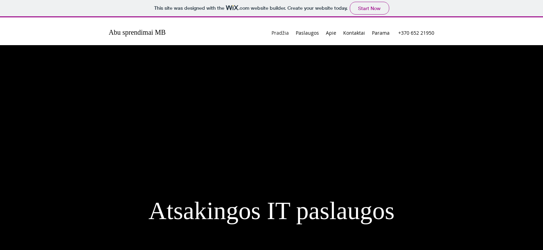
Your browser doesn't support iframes (271, 125)
